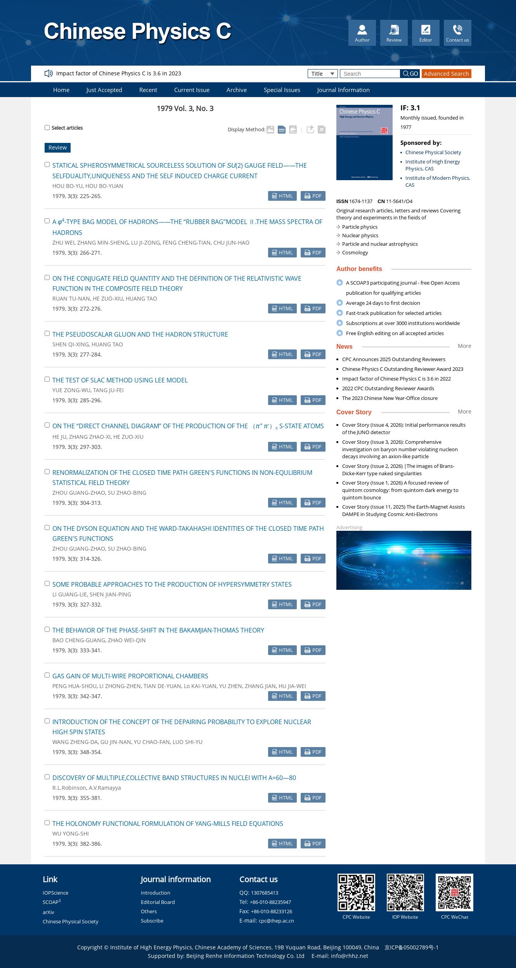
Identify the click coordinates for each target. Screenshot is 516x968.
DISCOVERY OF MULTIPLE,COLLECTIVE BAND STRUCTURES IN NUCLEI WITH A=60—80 (174, 777)
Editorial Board (158, 901)
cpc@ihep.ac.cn (276, 920)
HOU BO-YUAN (104, 185)
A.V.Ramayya (105, 787)
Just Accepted (104, 90)
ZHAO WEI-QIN (127, 640)
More (464, 345)
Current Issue (192, 90)
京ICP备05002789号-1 (411, 947)
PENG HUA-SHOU (74, 686)
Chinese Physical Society (433, 152)
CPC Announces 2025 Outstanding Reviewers (393, 359)
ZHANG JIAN (260, 686)
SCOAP (52, 901)
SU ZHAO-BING (127, 492)
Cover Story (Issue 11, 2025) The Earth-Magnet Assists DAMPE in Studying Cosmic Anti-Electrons (403, 510)
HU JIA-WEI (292, 686)
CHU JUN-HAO (231, 242)
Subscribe (152, 920)
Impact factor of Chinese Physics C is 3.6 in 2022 (396, 378)
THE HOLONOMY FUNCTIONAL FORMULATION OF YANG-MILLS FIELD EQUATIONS (167, 823)
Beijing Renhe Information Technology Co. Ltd (245, 955)
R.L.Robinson (69, 787)
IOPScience (55, 892)
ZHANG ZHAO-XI (90, 436)
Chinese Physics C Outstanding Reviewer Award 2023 (402, 368)
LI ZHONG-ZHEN (120, 686)
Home (61, 90)
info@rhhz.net (349, 955)
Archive (237, 90)
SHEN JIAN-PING (110, 594)
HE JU (59, 436)
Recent (148, 90)
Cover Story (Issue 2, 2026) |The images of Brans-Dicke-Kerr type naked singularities (398, 469)
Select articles (64, 127)
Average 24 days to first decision (383, 302)
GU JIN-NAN (115, 742)
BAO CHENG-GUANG (78, 640)
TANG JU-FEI (108, 390)
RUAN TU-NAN (71, 298)
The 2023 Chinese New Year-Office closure (390, 397)
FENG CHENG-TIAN (187, 242)
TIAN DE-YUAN (162, 686)
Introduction (155, 892)
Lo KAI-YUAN (200, 686)
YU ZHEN (230, 686)
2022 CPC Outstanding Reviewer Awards (388, 388)
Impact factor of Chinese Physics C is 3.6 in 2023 (118, 73)
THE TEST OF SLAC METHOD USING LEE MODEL (120, 380)
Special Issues (282, 90)
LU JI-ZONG (145, 242)
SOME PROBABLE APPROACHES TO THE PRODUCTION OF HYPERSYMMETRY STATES (172, 584)
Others (149, 911)
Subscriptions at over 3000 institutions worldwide (403, 323)
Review (57, 147)
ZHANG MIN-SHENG (102, 242)
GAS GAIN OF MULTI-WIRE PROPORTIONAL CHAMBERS (130, 676)
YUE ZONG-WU (71, 390)
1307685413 (264, 892)
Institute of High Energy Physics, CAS (432, 165)
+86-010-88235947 (270, 901)
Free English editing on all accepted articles (395, 333)
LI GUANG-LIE (69, 594)
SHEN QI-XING (70, 344)
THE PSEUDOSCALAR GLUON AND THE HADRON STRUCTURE (140, 334)
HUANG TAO (141, 298)
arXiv (48, 912)
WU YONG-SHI (70, 833)
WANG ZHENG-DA (75, 742)
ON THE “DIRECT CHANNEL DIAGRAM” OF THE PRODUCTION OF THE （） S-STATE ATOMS (188, 426)
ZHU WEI (63, 242)
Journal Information (343, 90)
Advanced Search (446, 73)
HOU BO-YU (67, 185)
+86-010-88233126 (271, 911)
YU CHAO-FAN (152, 742)
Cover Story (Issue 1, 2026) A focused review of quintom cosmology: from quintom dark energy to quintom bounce (400, 490)
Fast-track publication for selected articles (394, 312)
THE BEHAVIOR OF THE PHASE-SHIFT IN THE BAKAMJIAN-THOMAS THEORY (158, 630)
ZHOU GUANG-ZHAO (78, 492)
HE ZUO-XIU (108, 298)
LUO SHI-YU (188, 742)
